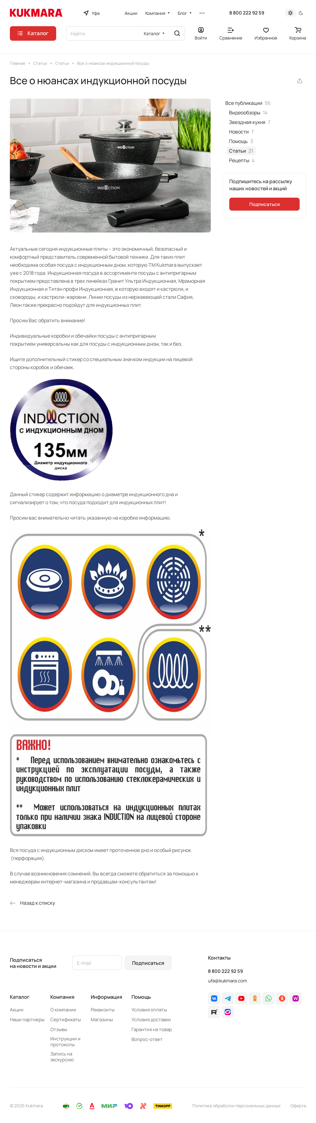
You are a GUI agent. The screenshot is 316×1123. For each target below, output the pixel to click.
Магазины (102, 1019)
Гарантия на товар (151, 1029)
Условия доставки (151, 1019)
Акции (16, 1009)
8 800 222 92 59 (246, 13)
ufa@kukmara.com (227, 980)
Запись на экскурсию (62, 1057)
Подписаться (148, 963)
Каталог (20, 996)
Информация (106, 996)
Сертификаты (65, 1019)
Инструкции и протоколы (65, 1041)
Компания (62, 996)
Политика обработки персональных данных (236, 1106)
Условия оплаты (149, 1009)
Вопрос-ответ (147, 1039)
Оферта (298, 1106)
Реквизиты (102, 1009)
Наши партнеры (27, 1019)
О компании (63, 1009)
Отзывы (58, 1029)
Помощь (141, 996)
